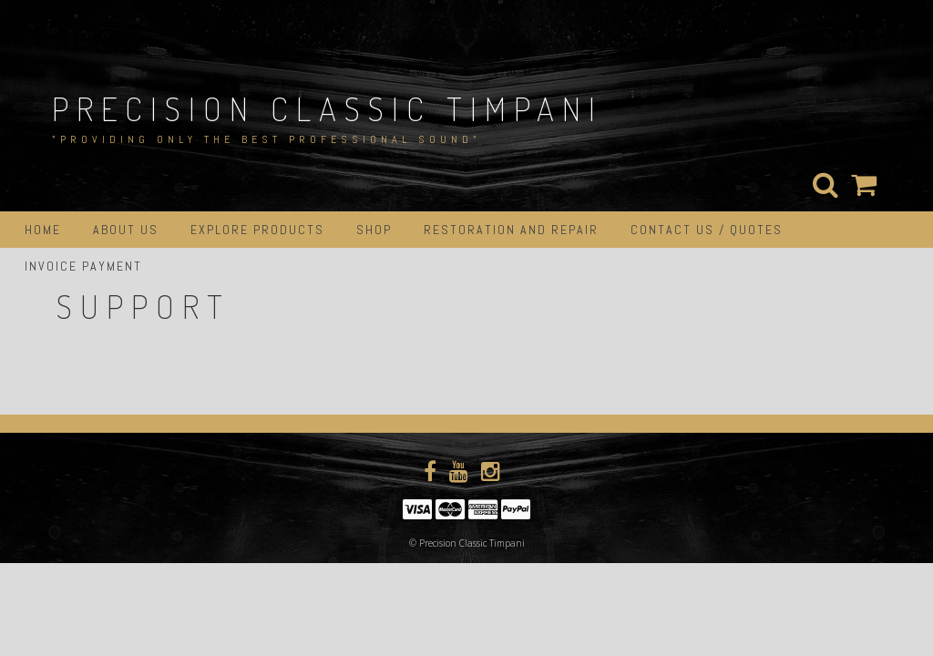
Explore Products (257, 229)
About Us (126, 229)
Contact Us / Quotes (707, 229)
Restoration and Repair (511, 229)
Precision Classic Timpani (327, 108)
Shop (374, 229)
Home (43, 229)
